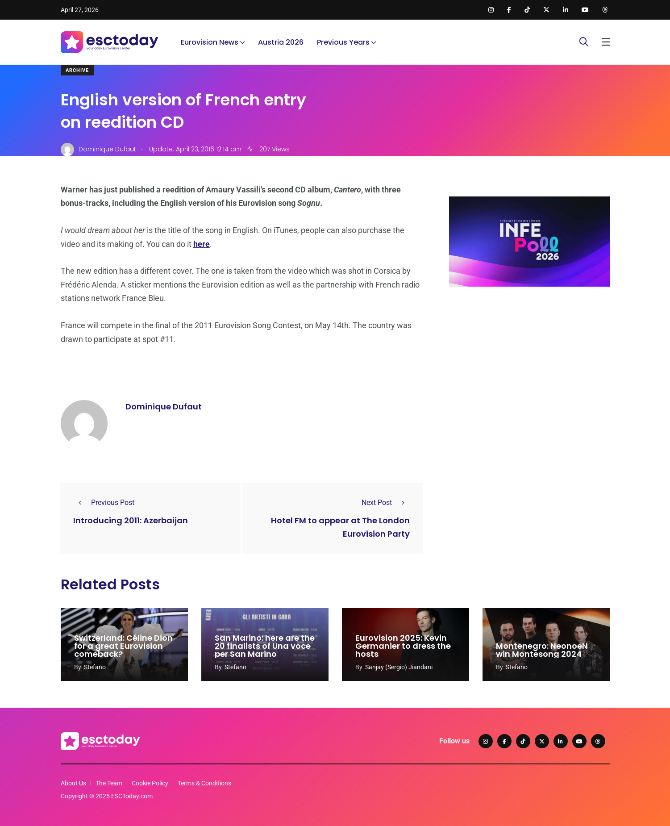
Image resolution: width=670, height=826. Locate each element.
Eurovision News (209, 42)
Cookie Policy (150, 783)
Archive (77, 70)
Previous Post (103, 502)
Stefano (95, 667)
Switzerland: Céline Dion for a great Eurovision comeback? (123, 645)
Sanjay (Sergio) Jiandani (399, 667)
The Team (109, 783)
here (201, 244)
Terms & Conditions (204, 783)
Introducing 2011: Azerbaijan (130, 520)
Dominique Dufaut (163, 406)
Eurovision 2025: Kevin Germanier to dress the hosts (403, 645)
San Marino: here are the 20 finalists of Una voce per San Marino (265, 645)
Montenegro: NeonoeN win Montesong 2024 (542, 649)
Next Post (386, 502)
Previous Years (343, 42)
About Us (73, 783)
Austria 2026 (281, 42)
